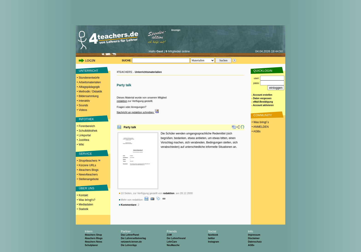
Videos (83, 110)
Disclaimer (254, 238)
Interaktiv (84, 100)
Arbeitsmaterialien (90, 82)
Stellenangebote (89, 179)
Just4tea (84, 140)
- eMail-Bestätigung (262, 102)
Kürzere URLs (87, 165)
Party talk (130, 127)
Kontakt (83, 195)
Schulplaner (91, 245)
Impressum (254, 235)
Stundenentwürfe (89, 77)
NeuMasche (173, 245)
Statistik (83, 209)
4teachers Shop (93, 235)
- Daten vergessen (261, 98)
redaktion (122, 101)
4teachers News (93, 241)
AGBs (251, 245)
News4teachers (88, 174)
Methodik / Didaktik (90, 91)
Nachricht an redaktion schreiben (138, 112)
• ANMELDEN (260, 126)
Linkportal (85, 135)
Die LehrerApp (129, 245)
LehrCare (172, 241)
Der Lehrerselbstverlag (133, 238)
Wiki (81, 144)
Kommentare (128, 204)
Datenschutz (255, 241)
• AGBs (256, 131)
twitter (211, 238)
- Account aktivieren (263, 105)
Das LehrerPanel (130, 235)
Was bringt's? (87, 200)
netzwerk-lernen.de (131, 241)
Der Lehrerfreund (176, 238)
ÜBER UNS (86, 188)
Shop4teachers (89, 160)
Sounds (83, 105)
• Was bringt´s (260, 122)
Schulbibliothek (88, 130)
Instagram (213, 241)
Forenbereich (87, 126)
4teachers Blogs (89, 170)
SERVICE (85, 153)
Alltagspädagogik (89, 87)
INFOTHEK (86, 119)
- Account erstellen (262, 95)
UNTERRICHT (88, 70)
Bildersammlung (89, 96)
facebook (213, 235)
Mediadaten (86, 204)
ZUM (169, 235)
